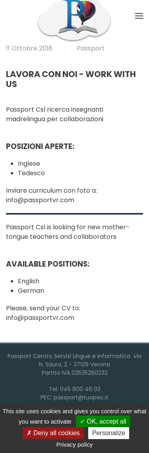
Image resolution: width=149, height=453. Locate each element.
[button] (139, 16)
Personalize (109, 433)
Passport (91, 48)
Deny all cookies (53, 433)
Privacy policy (74, 444)
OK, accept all (103, 421)
